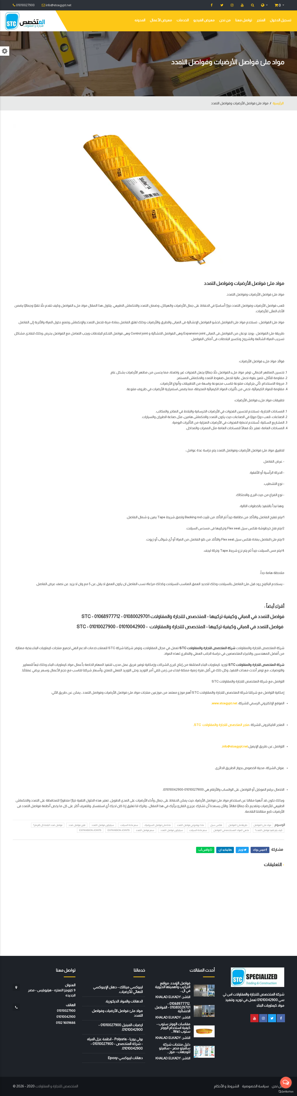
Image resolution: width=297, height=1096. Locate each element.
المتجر (261, 20)
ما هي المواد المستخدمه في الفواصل (231, 830)
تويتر (242, 849)
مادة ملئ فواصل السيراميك (157, 825)
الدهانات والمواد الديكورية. (124, 1001)
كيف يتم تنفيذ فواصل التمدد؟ (268, 830)
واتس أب (205, 849)
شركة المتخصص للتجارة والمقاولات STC (207, 648)
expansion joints (118, 830)
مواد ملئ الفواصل (262, 825)
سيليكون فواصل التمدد (102, 825)
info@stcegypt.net (235, 746)
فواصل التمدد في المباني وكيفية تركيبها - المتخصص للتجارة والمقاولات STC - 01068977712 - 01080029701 (182, 616)
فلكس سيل (216, 825)
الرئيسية (278, 103)
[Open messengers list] (286, 1082)
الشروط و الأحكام (226, 1086)
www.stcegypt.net (224, 703)
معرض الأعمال (161, 20)
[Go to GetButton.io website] (285, 1091)
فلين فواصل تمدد (76, 825)
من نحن (225, 20)
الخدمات (183, 20)
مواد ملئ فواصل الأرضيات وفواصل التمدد (244, 283)
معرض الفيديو (204, 20)
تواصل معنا (243, 20)
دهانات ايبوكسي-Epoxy (125, 1058)
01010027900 (66, 1010)
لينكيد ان (225, 849)
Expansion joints (90, 830)
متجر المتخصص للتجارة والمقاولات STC (221, 725)
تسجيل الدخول (280, 20)
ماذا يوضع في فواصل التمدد (190, 825)
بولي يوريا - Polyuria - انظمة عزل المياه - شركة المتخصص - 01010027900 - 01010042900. (115, 1043)
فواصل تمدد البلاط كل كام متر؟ (47, 825)
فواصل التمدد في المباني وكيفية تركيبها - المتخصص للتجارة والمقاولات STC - (180, 626)
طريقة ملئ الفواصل (237, 825)
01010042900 (65, 1017)
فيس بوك (260, 849)
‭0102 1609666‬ (65, 1023)
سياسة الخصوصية (255, 1086)
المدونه (140, 20)
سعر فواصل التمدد (145, 830)
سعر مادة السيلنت (129, 825)
